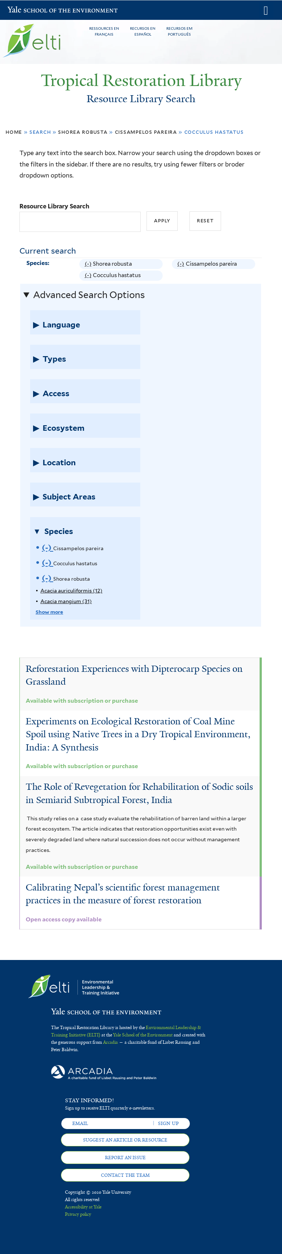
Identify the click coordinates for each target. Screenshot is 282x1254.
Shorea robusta (82, 131)
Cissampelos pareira (146, 131)
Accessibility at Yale (83, 1207)
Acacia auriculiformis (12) (71, 591)
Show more (49, 612)
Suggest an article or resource (125, 1140)
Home (14, 131)
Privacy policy (78, 1214)
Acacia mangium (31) (66, 601)
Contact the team (125, 1175)
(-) (89, 264)
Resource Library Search (54, 206)
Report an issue (125, 1158)
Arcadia (110, 1042)
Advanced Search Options (89, 294)
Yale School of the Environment (26, 10)
